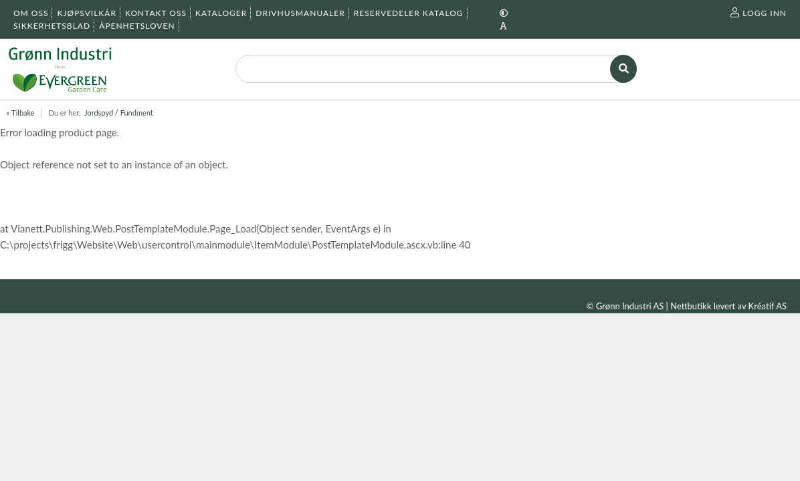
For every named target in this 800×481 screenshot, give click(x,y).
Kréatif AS (767, 306)
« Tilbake (21, 112)
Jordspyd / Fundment (118, 112)
